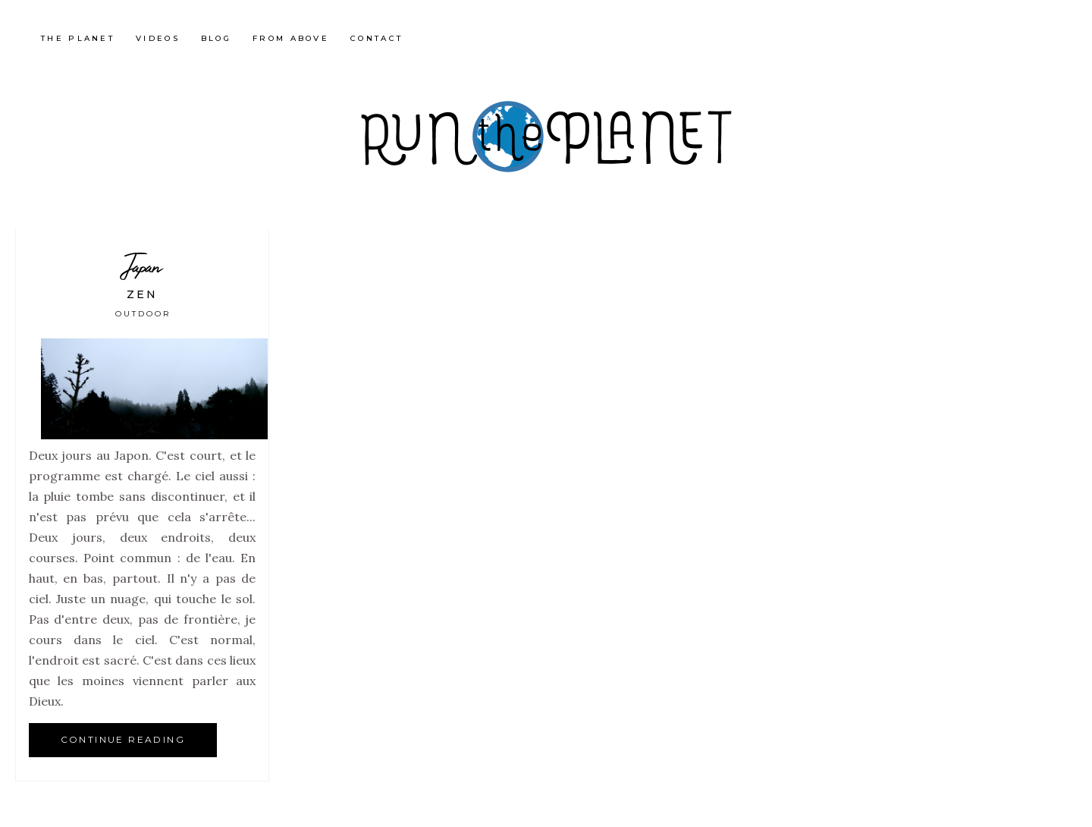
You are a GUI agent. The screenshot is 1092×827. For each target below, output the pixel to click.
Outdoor (143, 314)
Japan (143, 266)
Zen (142, 294)
